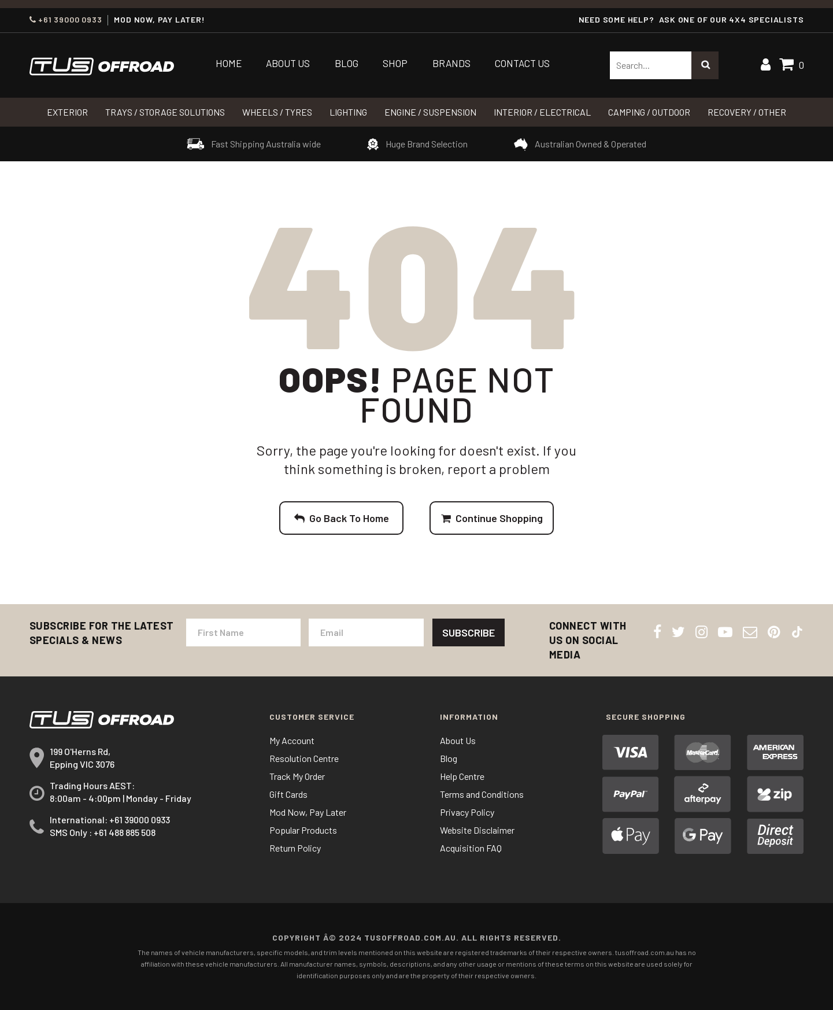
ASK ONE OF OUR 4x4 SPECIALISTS (731, 19)
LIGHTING (348, 111)
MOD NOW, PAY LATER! (159, 19)
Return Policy (295, 847)
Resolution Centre (304, 758)
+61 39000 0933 (65, 19)
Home (229, 63)
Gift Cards (288, 794)
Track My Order (297, 776)
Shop (395, 63)
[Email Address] (366, 632)
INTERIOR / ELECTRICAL (542, 111)
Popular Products (303, 829)
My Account (291, 740)
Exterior (67, 111)
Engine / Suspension (430, 111)
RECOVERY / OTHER (747, 111)
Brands (451, 63)
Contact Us (522, 63)
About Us (288, 63)
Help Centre (462, 776)
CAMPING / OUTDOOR (649, 111)
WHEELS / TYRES (277, 111)
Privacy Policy (467, 811)
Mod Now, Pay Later (307, 811)
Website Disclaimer (477, 829)
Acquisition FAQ (471, 847)
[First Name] (243, 632)
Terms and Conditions (482, 794)
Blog (346, 63)
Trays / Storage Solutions (165, 111)
